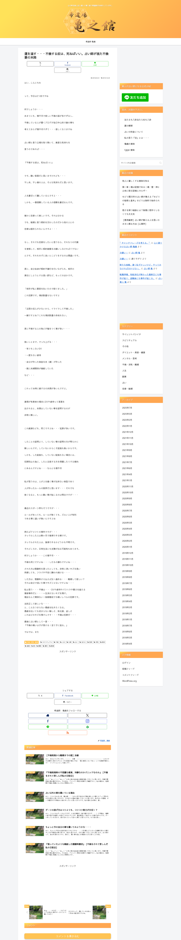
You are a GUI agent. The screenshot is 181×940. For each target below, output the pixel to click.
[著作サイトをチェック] (51, 702)
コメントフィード (130, 674)
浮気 (96, 636)
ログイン (126, 662)
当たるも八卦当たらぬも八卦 (137, 119)
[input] (141, 163)
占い (75, 636)
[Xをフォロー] (57, 702)
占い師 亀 (135, 252)
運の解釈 (128, 125)
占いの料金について (133, 131)
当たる (83, 636)
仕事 (69, 636)
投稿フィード (128, 668)
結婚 (27, 640)
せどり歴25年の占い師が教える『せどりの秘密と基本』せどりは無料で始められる (141, 200)
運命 (45, 640)
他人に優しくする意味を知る (135, 180)
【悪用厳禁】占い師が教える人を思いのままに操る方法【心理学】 (141, 222)
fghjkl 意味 (129, 149)
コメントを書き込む (68, 912)
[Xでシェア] (46, 63)
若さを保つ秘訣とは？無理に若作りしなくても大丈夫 (141, 212)
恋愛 (89, 636)
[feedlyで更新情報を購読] (78, 702)
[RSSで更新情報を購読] (83, 702)
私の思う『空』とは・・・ (136, 137)
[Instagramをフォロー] (67, 702)
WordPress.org (129, 680)
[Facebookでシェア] (60, 63)
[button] (89, 63)
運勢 (39, 640)
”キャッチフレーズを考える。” (135, 242)
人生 (62, 636)
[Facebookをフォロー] (62, 702)
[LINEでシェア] (75, 63)
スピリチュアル (46, 636)
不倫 (56, 636)
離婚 (51, 640)
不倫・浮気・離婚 (31, 636)
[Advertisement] (67, 663)
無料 (102, 636)
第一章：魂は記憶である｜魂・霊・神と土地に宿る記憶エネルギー (141, 189)
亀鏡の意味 (129, 143)
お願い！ (124, 252)
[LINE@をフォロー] (73, 702)
